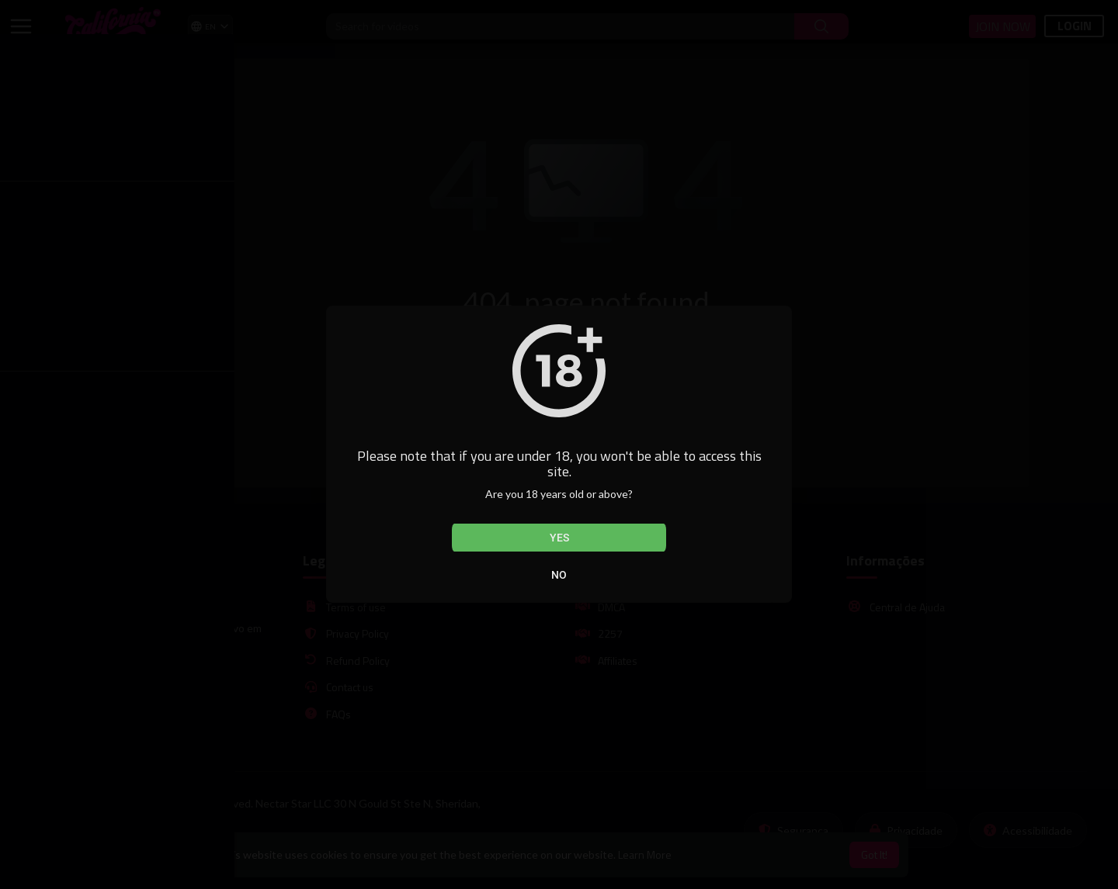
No (559, 575)
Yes (559, 537)
